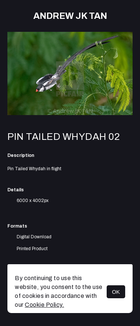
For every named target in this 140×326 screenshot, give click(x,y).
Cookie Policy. (44, 305)
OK (116, 292)
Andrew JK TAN (70, 16)
